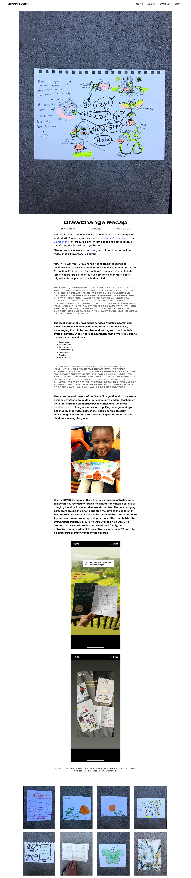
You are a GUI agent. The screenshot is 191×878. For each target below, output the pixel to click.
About (151, 4)
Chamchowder (120, 238)
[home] (18, 4)
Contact (165, 4)
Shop (178, 4)
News (139, 4)
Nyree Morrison (101, 238)
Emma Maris (61, 241)
